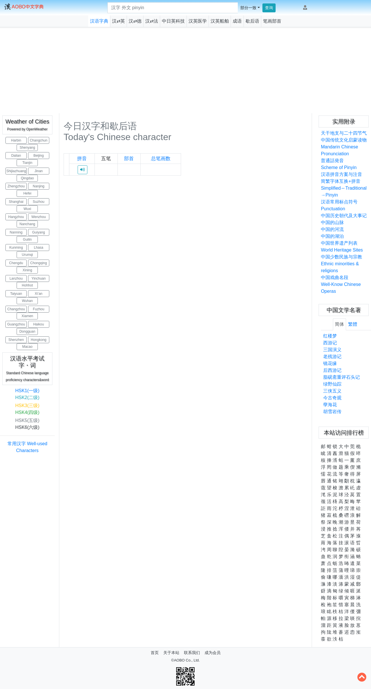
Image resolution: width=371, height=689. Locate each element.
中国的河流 (332, 229)
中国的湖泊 (332, 236)
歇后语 (252, 21)
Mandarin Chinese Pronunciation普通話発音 (339, 153)
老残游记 (332, 356)
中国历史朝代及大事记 (344, 215)
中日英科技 (173, 21)
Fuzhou (38, 309)
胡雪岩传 (332, 411)
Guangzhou (16, 324)
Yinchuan (39, 278)
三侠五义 (332, 390)
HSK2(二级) (27, 397)
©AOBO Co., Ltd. (185, 660)
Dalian (16, 156)
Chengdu (16, 263)
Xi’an (38, 294)
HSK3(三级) (27, 405)
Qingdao (27, 178)
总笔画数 (160, 158)
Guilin (27, 239)
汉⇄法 (151, 21)
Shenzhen (16, 340)
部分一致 (248, 7)
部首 (129, 158)
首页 (155, 652)
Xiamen (27, 316)
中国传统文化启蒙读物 (344, 140)
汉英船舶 (220, 21)
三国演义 (332, 349)
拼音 (82, 158)
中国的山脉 (332, 222)
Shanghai (16, 202)
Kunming (16, 248)
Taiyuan (16, 294)
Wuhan (27, 301)
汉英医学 (198, 21)
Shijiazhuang (16, 171)
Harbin (16, 140)
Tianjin (27, 163)
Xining (27, 270)
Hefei (27, 193)
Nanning (16, 232)
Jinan (38, 171)
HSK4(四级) (27, 412)
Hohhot (27, 285)
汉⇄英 (118, 21)
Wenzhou (38, 217)
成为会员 (213, 652)
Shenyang (27, 148)
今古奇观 (332, 397)
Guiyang (38, 232)
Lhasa (38, 248)
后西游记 (332, 370)
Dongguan (27, 331)
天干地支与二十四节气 (344, 133)
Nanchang (27, 224)
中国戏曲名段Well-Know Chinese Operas (341, 284)
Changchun (38, 140)
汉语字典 (99, 21)
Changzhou (16, 309)
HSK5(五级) (27, 420)
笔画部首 (272, 21)
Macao (27, 347)
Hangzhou (16, 217)
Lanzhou (16, 278)
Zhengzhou (16, 186)
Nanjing (38, 186)
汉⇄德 (135, 21)
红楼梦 (330, 335)
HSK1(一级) (27, 390)
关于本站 (171, 652)
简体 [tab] (339, 324)
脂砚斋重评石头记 (341, 377)
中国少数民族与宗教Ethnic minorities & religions (341, 263)
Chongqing (38, 263)
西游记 (330, 342)
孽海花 (330, 404)
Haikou (38, 324)
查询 (269, 7)
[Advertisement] (186, 70)
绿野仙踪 (332, 384)
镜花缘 (330, 363)
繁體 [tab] (352, 324)
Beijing (39, 156)
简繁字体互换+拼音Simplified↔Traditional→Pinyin (343, 188)
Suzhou (38, 202)
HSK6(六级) (27, 427)
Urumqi (27, 255)
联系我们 (192, 652)
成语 (237, 21)
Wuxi (27, 209)
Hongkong (38, 340)
